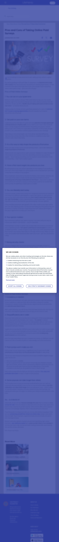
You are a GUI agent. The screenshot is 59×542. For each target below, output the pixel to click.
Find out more (10, 280)
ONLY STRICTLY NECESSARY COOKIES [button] (39, 286)
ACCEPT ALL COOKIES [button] (15, 286)
